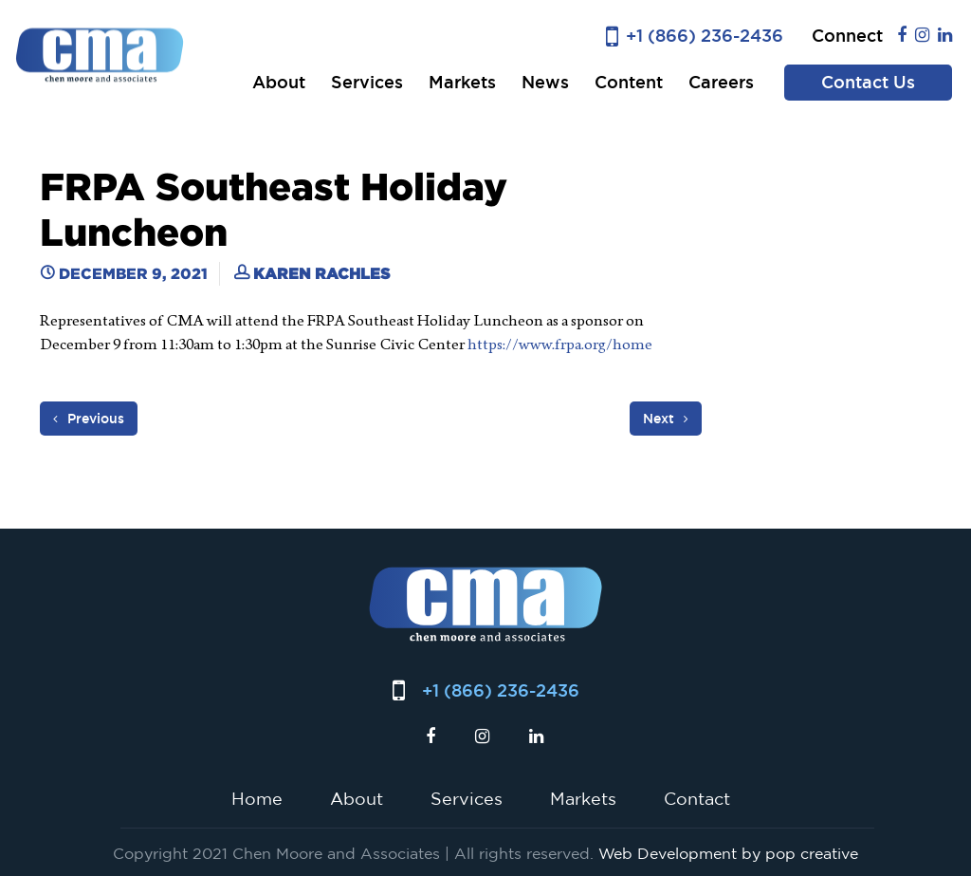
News (545, 82)
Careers (721, 82)
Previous (88, 418)
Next (665, 418)
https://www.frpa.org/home (561, 344)
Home (257, 798)
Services (367, 82)
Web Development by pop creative (728, 853)
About (278, 82)
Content (629, 82)
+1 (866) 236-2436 (704, 36)
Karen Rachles (321, 273)
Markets (462, 82)
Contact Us (868, 82)
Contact (697, 798)
